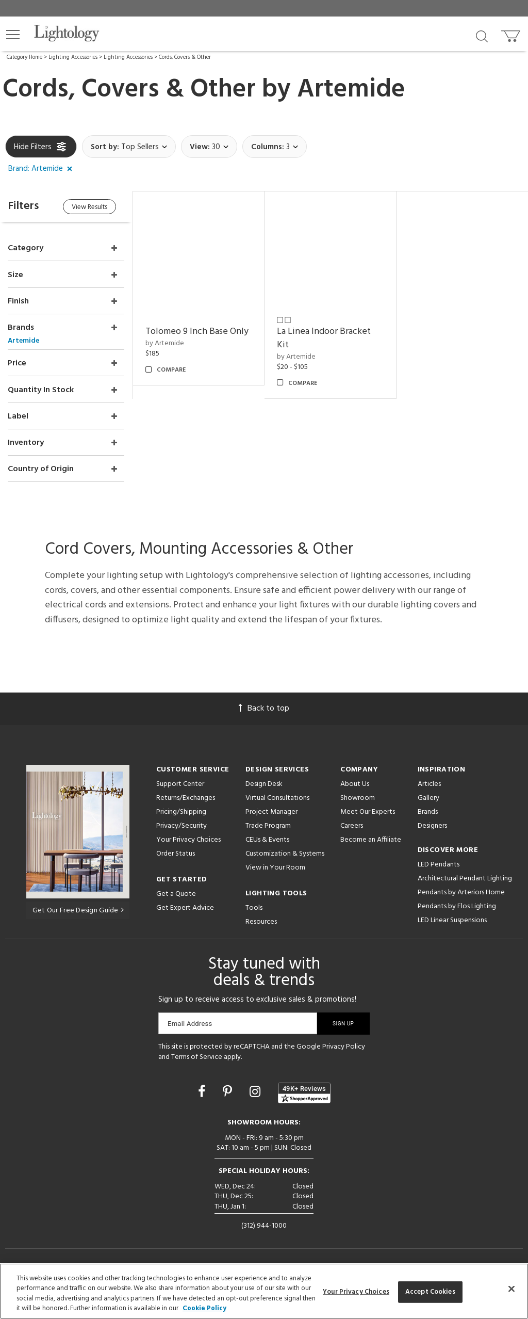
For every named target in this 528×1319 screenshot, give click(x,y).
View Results (91, 207)
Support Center (180, 783)
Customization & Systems (284, 852)
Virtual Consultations (277, 796)
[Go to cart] (512, 33)
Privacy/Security (181, 824)
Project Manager (271, 810)
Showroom (357, 796)
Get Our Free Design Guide (78, 908)
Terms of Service (196, 1055)
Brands (428, 810)
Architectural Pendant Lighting (465, 877)
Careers (351, 824)
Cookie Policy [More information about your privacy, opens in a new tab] (204, 1308)
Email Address (190, 1022)
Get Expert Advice (185, 906)
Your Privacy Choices (188, 838)
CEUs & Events (267, 838)
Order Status (175, 852)
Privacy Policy (343, 1045)
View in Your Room (275, 866)
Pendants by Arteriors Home (461, 891)
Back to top (264, 707)
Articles (429, 783)
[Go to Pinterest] (229, 1091)
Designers (432, 824)
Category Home (24, 57)
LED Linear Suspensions (452, 919)
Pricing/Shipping (181, 810)
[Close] (511, 1288)
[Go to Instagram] (256, 1091)
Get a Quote (176, 892)
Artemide (351, 89)
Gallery (428, 796)
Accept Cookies (430, 1291)
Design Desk (264, 783)
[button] (13, 34)
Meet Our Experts (367, 810)
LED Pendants (438, 863)
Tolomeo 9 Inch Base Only (198, 331)
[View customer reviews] (304, 1091)
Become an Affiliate (370, 838)
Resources (261, 920)
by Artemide (166, 343)
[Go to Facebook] (203, 1091)
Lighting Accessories (72, 57)
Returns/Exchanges (185, 796)
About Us (354, 783)
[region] (264, 1291)
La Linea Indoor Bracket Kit (325, 338)
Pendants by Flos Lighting (457, 905)
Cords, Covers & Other (185, 57)
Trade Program (268, 824)
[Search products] (482, 35)
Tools (253, 906)
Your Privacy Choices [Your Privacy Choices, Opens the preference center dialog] (356, 1291)
